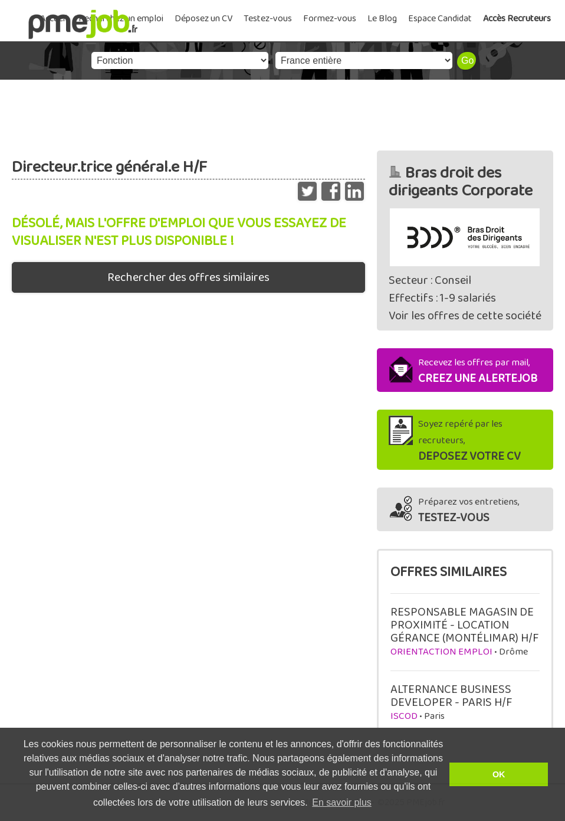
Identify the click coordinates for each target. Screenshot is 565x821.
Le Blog (382, 18)
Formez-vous (329, 18)
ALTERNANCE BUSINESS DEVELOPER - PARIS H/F (451, 696)
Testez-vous (268, 18)
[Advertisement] (282, 112)
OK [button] (498, 774)
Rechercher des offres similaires (188, 277)
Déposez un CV (203, 18)
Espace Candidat (440, 18)
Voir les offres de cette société (465, 315)
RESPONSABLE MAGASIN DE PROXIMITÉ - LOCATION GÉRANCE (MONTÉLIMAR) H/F (464, 625)
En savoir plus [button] (342, 802)
